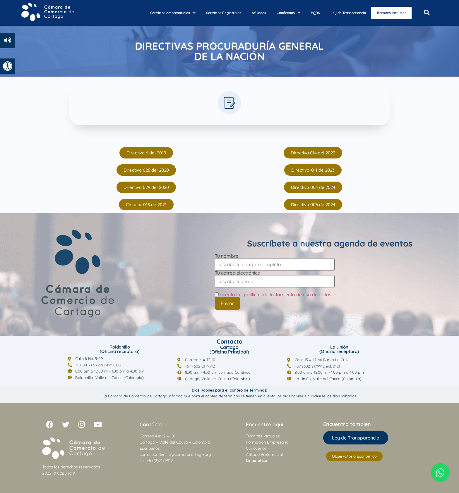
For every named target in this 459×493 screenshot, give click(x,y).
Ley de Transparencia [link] (342, 12)
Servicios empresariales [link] (167, 12)
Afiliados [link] (253, 12)
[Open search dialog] (427, 13)
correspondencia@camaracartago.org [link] (175, 454)
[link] (7, 66)
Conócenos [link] (282, 12)
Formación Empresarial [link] (267, 442)
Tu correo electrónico (275, 277)
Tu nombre (275, 260)
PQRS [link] (309, 12)
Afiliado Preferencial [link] (264, 454)
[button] (167, 12)
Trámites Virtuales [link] (388, 12)
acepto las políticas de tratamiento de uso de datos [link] (275, 294)
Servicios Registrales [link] (217, 12)
